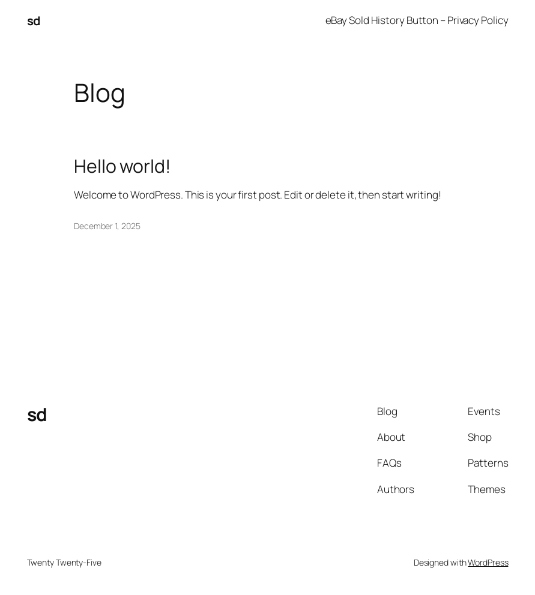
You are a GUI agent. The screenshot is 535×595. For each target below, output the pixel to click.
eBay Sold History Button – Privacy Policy (417, 20)
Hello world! (122, 166)
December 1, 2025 (107, 226)
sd (33, 20)
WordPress (488, 562)
